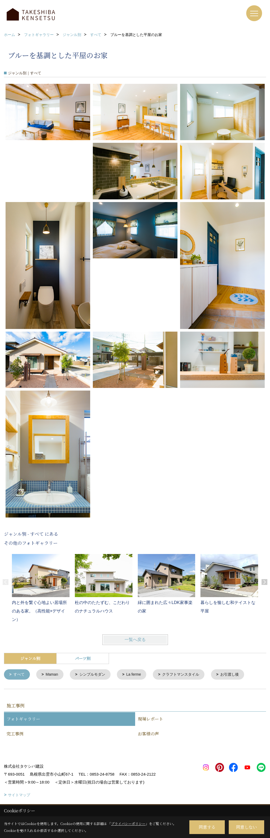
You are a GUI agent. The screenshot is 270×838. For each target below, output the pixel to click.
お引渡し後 (239, 674)
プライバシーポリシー (128, 823)
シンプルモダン (95, 674)
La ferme (138, 674)
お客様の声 (148, 734)
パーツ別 (82, 658)
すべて (20, 674)
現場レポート (150, 719)
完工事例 (15, 734)
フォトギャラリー (23, 719)
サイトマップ (19, 795)
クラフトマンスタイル (188, 674)
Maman (53, 674)
